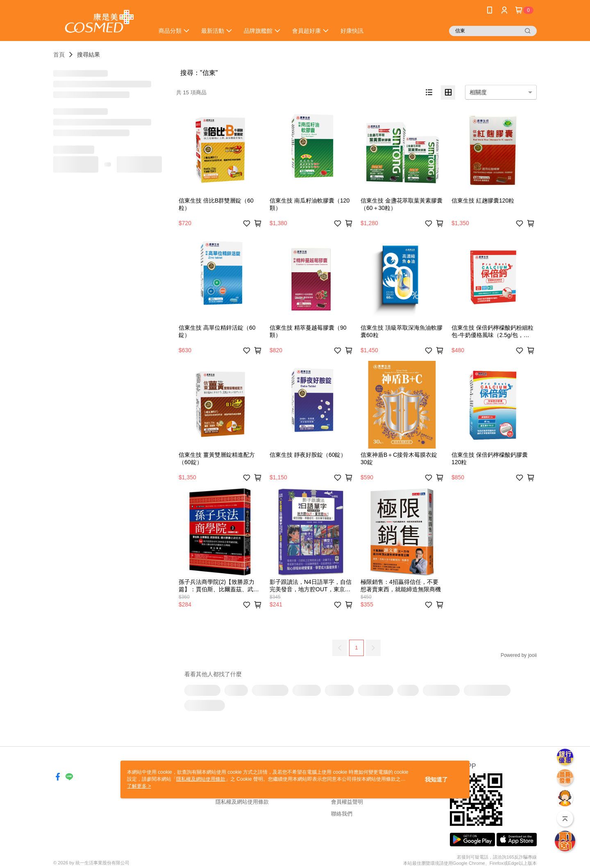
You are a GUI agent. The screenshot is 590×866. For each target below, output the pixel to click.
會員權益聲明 (347, 802)
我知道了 (436, 779)
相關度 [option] (478, 92)
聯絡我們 (341, 814)
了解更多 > (139, 786)
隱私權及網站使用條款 (242, 802)
